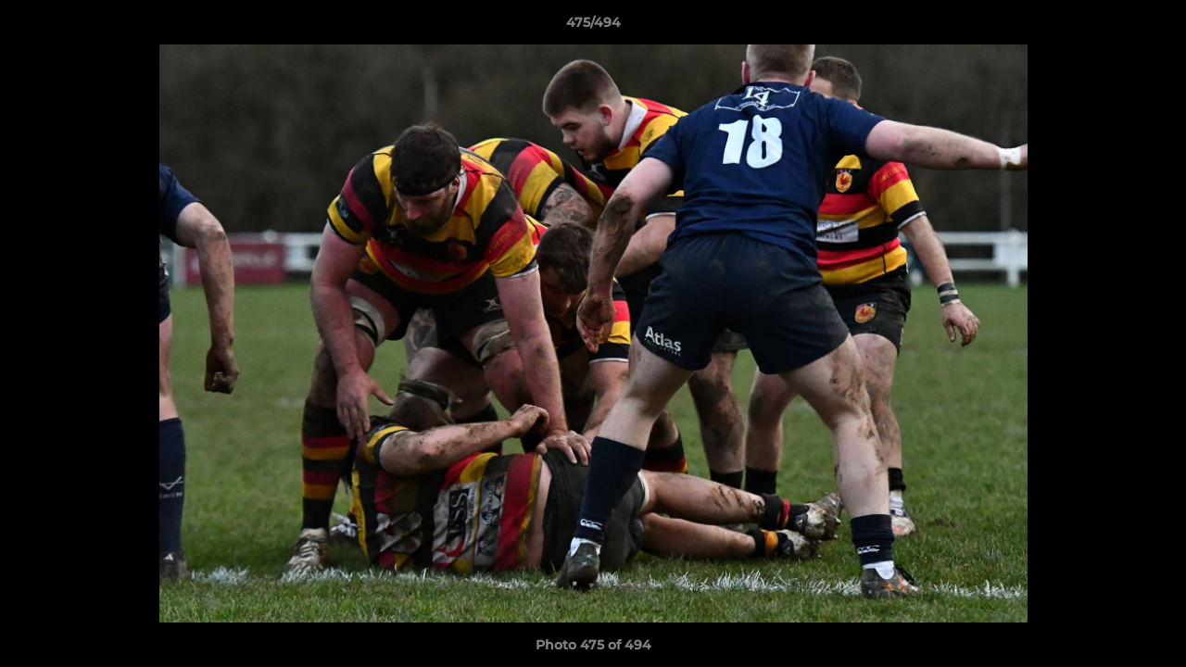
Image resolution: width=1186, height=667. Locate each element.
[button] (1153, 27)
